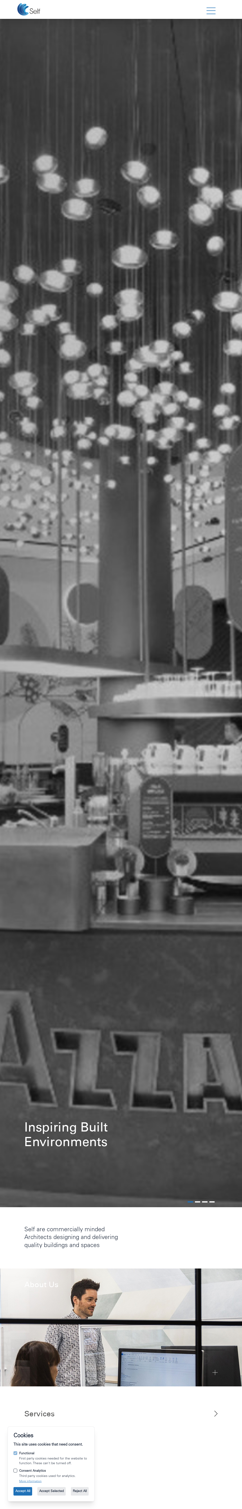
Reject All (80, 1491)
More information (30, 1481)
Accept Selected (51, 1491)
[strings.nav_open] (211, 11)
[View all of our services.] (121, 1413)
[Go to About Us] (121, 1327)
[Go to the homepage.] (29, 9)
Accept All (22, 1491)
